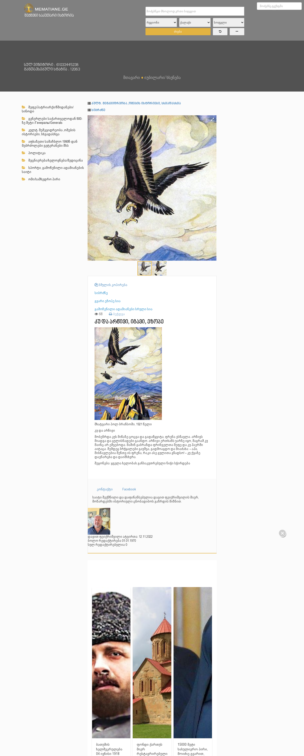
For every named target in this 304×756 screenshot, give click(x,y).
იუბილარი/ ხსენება (162, 77)
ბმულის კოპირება (111, 285)
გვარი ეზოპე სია (108, 301)
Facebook (129, 489)
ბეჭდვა (117, 314)
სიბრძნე (98, 110)
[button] (212, 119)
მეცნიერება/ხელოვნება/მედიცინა (52, 160)
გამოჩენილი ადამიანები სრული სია (123, 309)
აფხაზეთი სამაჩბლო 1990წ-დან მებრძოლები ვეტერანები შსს (49, 144)
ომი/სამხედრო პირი (41, 179)
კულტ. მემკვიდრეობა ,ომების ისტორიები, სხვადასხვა (48, 132)
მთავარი (131, 77)
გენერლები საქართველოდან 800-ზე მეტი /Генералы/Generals (52, 121)
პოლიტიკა (34, 153)
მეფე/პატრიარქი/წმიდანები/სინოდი (48, 109)
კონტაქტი (105, 489)
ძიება (178, 31)
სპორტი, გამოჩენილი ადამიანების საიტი (53, 170)
